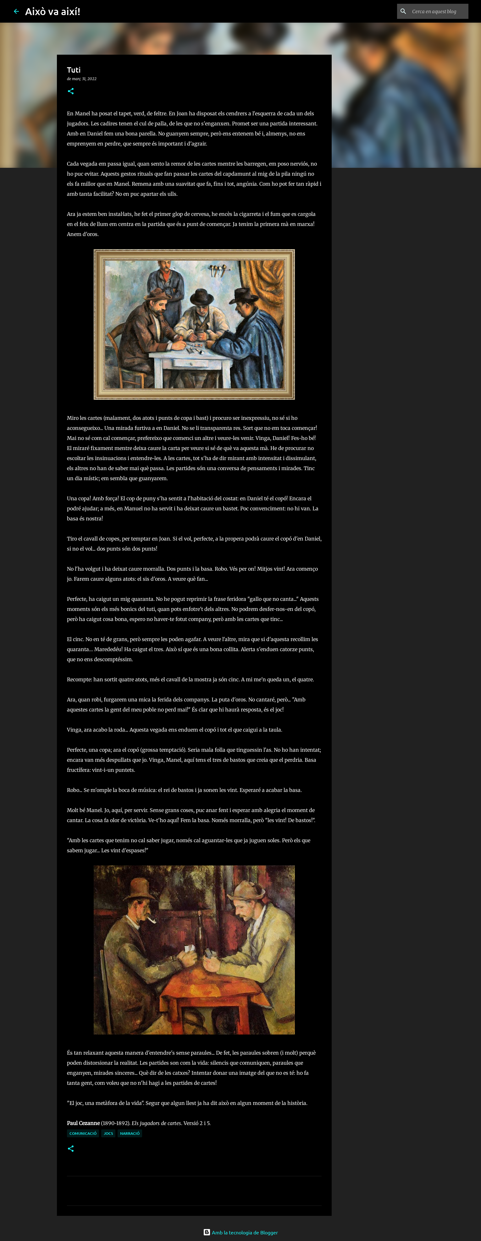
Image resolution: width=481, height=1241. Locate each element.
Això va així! (52, 11)
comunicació (83, 1133)
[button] (71, 91)
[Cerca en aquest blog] (435, 11)
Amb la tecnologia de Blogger (240, 1232)
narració (130, 1133)
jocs (108, 1133)
